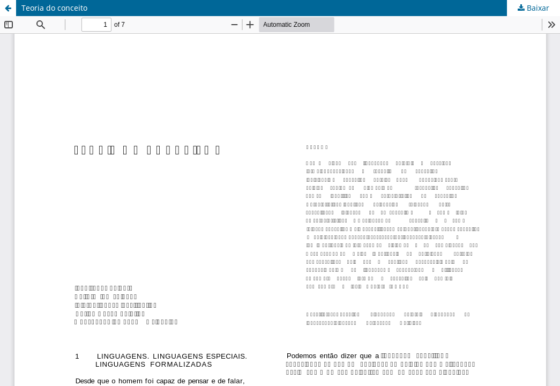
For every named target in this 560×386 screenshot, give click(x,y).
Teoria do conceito (54, 8)
